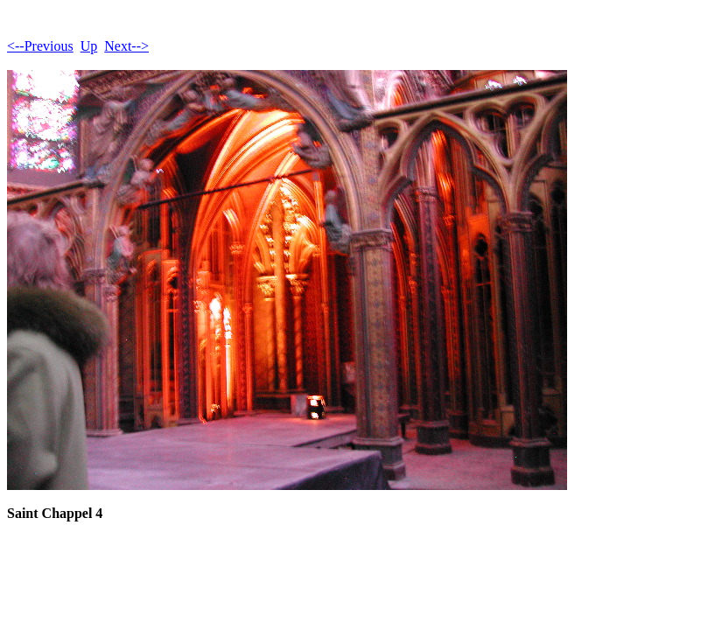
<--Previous (40, 45)
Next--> (126, 45)
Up (89, 45)
